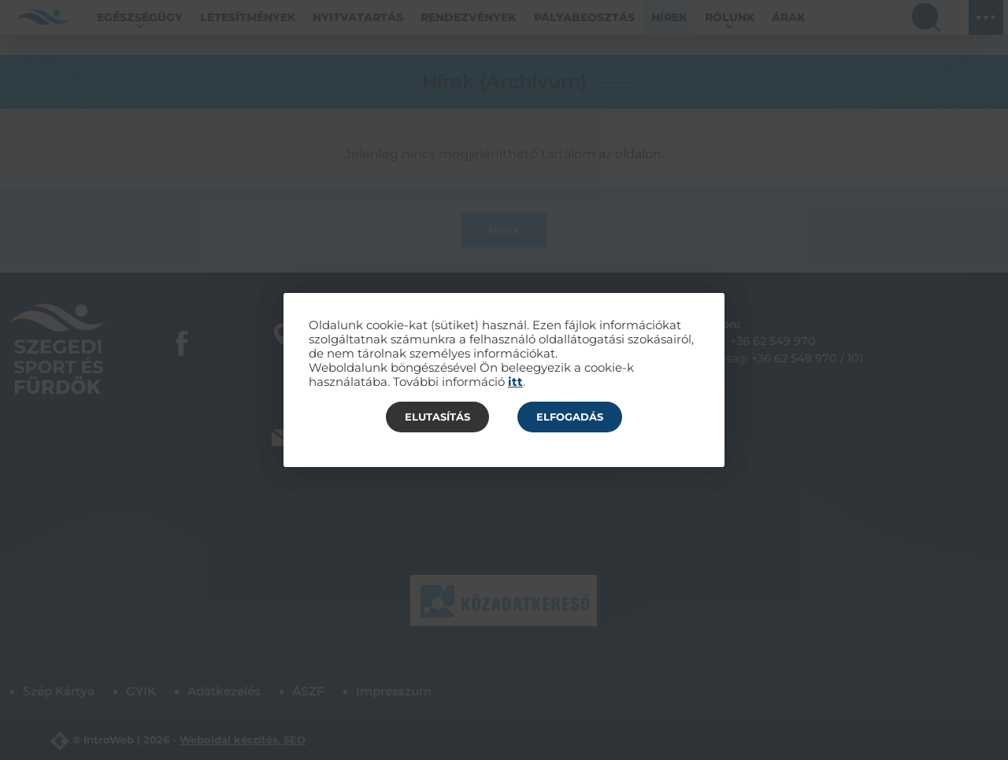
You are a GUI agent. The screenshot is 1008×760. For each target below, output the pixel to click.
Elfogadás (569, 416)
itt (515, 382)
